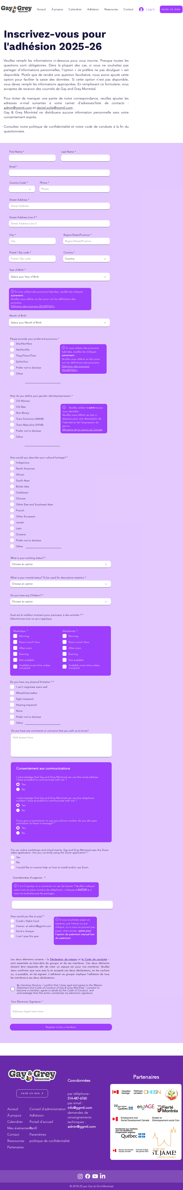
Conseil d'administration (43, 1109)
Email (12, 166)
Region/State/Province (76, 235)
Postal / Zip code (19, 252)
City (11, 235)
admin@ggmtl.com (18, 108)
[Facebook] (87, 1176)
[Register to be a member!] (61, 1027)
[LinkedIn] (102, 1176)
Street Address (18, 199)
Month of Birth (17, 315)
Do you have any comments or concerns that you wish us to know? (50, 730)
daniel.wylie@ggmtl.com (55, 108)
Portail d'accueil (41, 1122)
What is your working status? (27, 558)
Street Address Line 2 (22, 217)
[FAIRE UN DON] (171, 9)
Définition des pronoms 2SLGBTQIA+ (33, 306)
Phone (43, 182)
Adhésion (37, 1115)
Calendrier (15, 1122)
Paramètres (38, 1134)
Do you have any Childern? (25, 595)
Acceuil (12, 1109)
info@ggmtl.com (80, 1108)
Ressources (15, 1141)
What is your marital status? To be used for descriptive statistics (47, 577)
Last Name (67, 151)
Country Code (17, 182)
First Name (15, 151)
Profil (33, 1128)
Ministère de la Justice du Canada (82, 429)
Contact (13, 1134)
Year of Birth (16, 269)
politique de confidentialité (43, 1141)
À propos (14, 1115)
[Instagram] (80, 1176)
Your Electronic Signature (26, 1001)
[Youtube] (95, 1176)
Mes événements (17, 1128)
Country (68, 252)
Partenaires (15, 1147)
